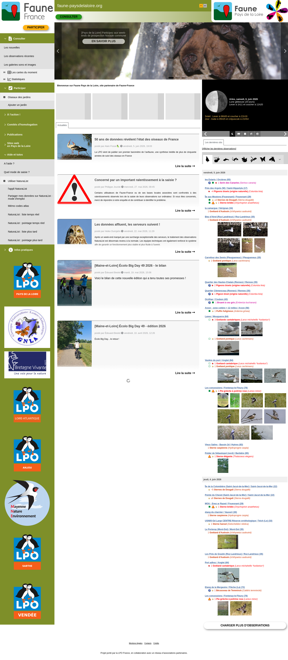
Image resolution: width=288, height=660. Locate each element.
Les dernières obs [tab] (213, 142)
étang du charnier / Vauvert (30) (221, 512)
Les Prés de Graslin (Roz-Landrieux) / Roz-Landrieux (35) (234, 554)
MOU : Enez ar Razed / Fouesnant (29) (224, 503)
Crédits (156, 643)
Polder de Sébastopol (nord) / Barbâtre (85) (227, 453)
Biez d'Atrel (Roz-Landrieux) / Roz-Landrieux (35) (230, 217)
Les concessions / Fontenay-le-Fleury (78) (226, 388)
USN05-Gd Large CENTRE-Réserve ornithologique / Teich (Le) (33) (238, 521)
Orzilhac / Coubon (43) (216, 299)
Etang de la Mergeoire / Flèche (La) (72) (225, 587)
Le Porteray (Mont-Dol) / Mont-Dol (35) (224, 529)
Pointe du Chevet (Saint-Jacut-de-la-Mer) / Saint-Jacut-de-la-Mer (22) (239, 495)
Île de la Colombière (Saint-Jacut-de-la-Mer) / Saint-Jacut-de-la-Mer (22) (241, 486)
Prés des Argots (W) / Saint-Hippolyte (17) (226, 188)
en (205, 6)
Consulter (68, 16)
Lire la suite (185, 166)
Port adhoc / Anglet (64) (217, 562)
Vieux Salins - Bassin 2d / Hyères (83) (224, 444)
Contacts (147, 643)
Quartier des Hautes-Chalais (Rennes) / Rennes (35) (231, 282)
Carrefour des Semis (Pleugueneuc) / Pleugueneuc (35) (233, 257)
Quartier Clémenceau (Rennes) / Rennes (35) (227, 291)
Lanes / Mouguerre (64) (216, 316)
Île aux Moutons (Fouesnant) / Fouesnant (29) (228, 197)
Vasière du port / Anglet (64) (219, 360)
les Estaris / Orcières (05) (218, 179)
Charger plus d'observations (244, 625)
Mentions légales (135, 643)
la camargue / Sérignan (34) (219, 208)
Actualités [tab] (62, 125)
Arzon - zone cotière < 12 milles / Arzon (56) (227, 308)
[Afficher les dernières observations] (219, 148)
